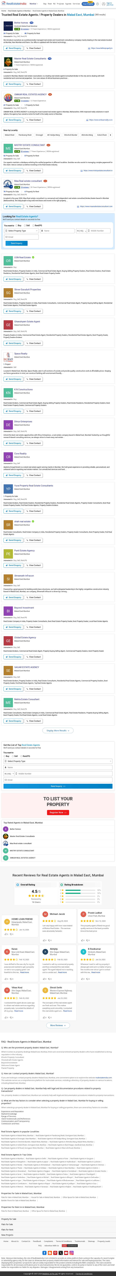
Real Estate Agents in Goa (86, 1183)
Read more (24, 972)
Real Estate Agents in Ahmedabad (37, 1165)
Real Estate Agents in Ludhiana (87, 1180)
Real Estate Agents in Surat (11, 1174)
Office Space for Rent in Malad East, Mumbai (48, 1211)
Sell (28, 225)
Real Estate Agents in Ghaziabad (13, 1171)
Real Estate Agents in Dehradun (87, 1177)
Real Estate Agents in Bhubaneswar (60, 1180)
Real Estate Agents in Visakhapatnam (87, 1187)
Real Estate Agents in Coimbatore (14, 1183)
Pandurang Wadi (25, 135)
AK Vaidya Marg (53, 135)
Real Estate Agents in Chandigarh (82, 1174)
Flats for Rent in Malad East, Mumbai (15, 1211)
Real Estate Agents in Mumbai (12, 1158)
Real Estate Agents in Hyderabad (63, 1162)
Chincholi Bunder (70, 135)
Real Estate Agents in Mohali (38, 1177)
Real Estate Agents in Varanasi (36, 1187)
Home (6, 1241)
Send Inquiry (16, 243)
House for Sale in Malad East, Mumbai (45, 1197)
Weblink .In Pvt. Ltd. (50, 1273)
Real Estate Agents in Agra (11, 1180)
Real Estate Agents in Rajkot (60, 1187)
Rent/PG (38, 225)
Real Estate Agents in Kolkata (35, 1168)
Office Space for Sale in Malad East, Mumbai (79, 1197)
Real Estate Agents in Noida (11, 1165)
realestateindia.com (103, 1077)
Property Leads (104, 1241)
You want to (9, 226)
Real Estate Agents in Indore (87, 1168)
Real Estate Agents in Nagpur (39, 1171)
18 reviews (25, 187)
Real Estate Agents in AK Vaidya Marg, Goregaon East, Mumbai (61, 1138)
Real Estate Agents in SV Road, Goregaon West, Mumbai (22, 1148)
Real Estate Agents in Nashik (34, 1174)
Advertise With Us (51, 1245)
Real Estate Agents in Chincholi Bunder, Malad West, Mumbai (24, 1142)
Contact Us (25, 1241)
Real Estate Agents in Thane (11, 1168)
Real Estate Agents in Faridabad (64, 1171)
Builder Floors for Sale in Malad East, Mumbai (18, 1200)
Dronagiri (39, 135)
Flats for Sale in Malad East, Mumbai (15, 1197)
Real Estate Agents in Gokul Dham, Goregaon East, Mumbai (23, 1145)
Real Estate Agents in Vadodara (13, 1177)
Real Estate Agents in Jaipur (38, 1162)
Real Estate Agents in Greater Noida (92, 1171)
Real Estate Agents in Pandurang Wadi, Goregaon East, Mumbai (60, 1135)
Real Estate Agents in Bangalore (13, 1162)
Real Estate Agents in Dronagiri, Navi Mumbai (18, 1138)
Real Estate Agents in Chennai (93, 1165)
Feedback (37, 1241)
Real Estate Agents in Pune (58, 1158)
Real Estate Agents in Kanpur (34, 1180)
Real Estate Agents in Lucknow (89, 1162)
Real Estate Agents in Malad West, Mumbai (17, 1135)
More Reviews (56, 1025)
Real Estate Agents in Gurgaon (81, 1158)
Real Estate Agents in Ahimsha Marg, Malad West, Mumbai (71, 1142)
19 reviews (25, 101)
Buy (19, 225)
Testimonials (80, 1241)
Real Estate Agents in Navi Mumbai (62, 1168)
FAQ (40, 1245)
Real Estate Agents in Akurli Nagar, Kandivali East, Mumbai (70, 1145)
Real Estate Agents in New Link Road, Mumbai (63, 1148)
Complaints (48, 1241)
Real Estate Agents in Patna (57, 1174)
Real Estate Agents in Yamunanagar (65, 1165)
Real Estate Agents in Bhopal (62, 1177)
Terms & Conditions (64, 1241)
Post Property (88, 3)
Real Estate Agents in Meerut (12, 1187)
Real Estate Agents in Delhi (36, 1158)
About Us (15, 1241)
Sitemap (91, 1241)
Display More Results (57, 730)
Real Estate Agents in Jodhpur (63, 1183)
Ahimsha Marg (87, 135)
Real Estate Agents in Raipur (39, 1183)
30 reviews (25, 29)
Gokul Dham (102, 135)
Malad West (9, 135)
